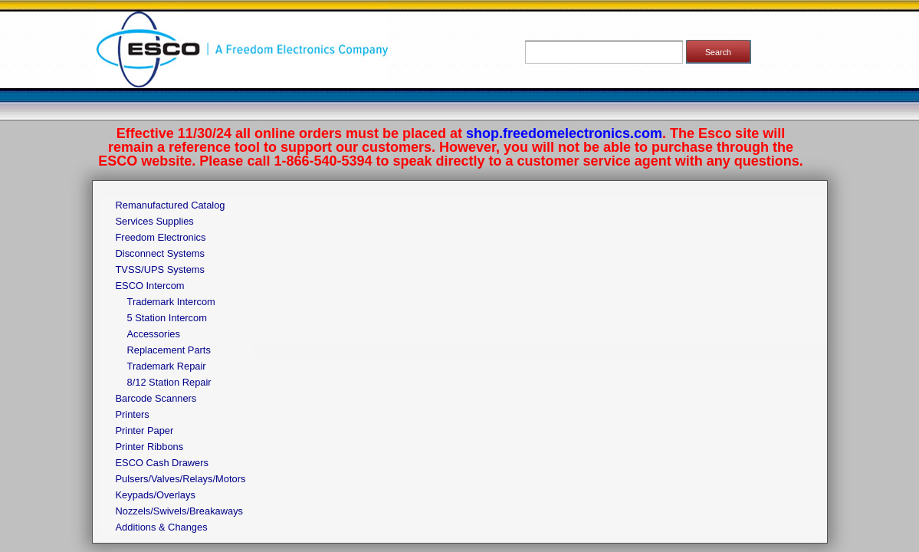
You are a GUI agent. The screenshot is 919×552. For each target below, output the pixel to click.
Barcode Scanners (156, 398)
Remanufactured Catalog (170, 205)
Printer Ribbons (150, 446)
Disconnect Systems (160, 253)
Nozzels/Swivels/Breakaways (180, 511)
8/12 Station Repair (169, 382)
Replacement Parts (169, 350)
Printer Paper (145, 430)
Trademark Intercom (171, 301)
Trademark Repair (166, 366)
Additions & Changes (162, 527)
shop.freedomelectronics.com (564, 133)
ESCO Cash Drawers (162, 462)
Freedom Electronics (161, 237)
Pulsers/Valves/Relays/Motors (181, 479)
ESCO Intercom (150, 285)
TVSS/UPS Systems (160, 269)
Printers (132, 414)
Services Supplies (155, 221)
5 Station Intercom (167, 318)
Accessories (153, 334)
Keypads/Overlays (155, 495)
